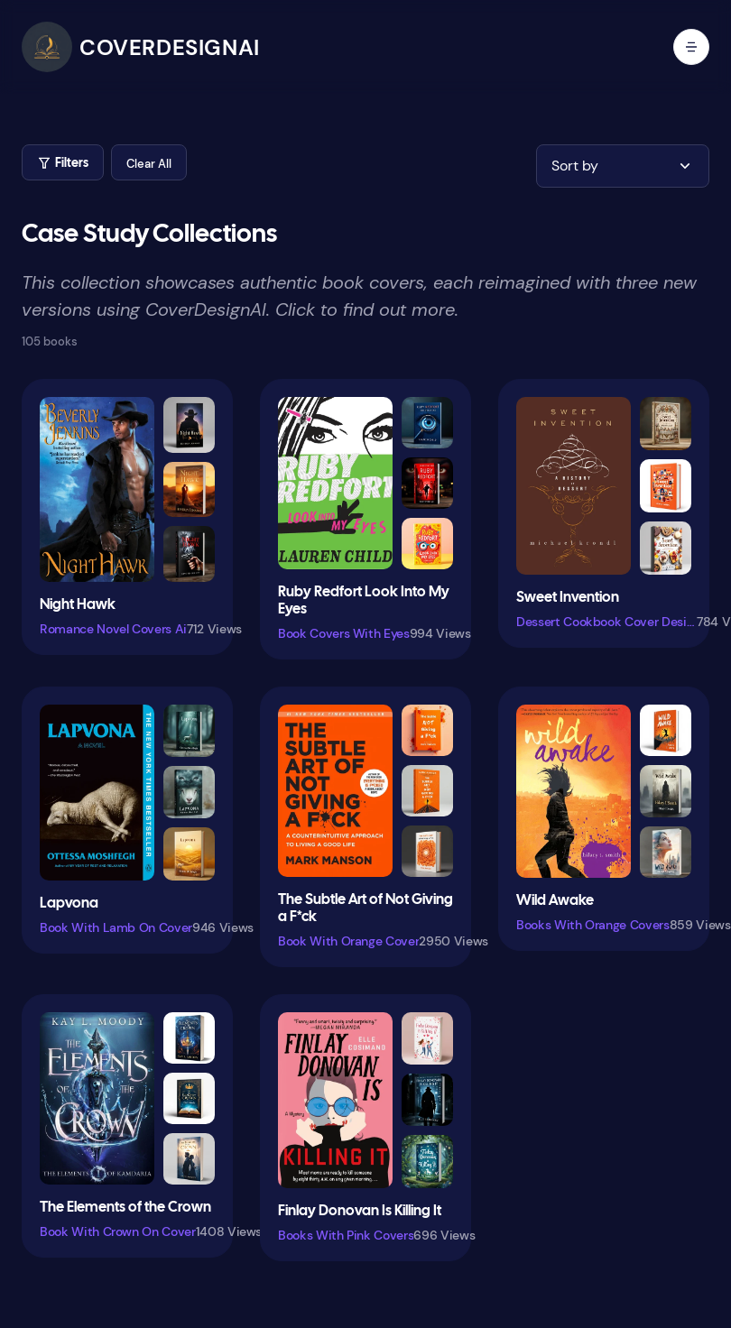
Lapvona (69, 903)
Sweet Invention (567, 597)
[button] (149, 162)
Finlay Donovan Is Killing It (359, 1211)
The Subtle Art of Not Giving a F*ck (365, 908)
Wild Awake (555, 901)
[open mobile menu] (691, 47)
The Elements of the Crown (125, 1207)
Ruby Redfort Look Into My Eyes (363, 601)
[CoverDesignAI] (141, 47)
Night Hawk (78, 605)
